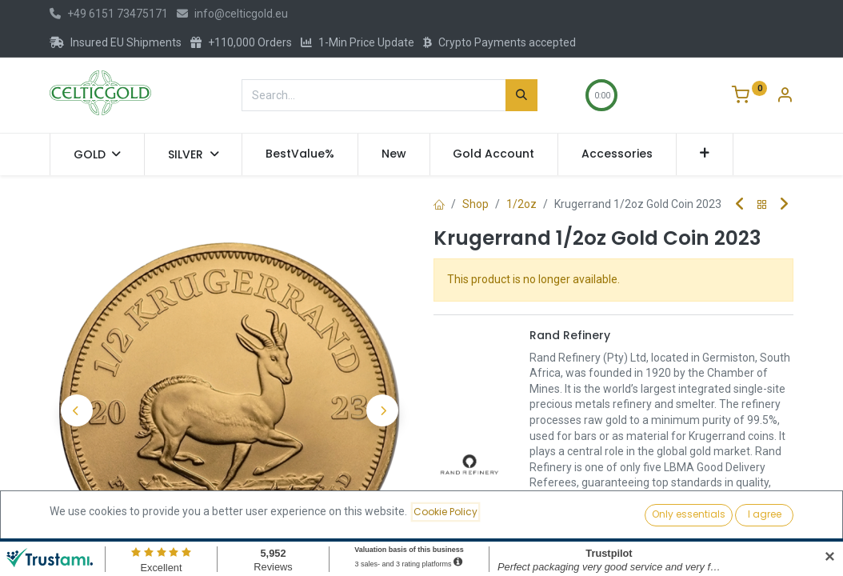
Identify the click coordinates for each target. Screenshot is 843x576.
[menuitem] (300, 154)
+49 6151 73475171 (109, 13)
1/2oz (521, 204)
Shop (475, 204)
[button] (705, 154)
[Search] (521, 95)
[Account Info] (784, 96)
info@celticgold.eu (232, 13)
